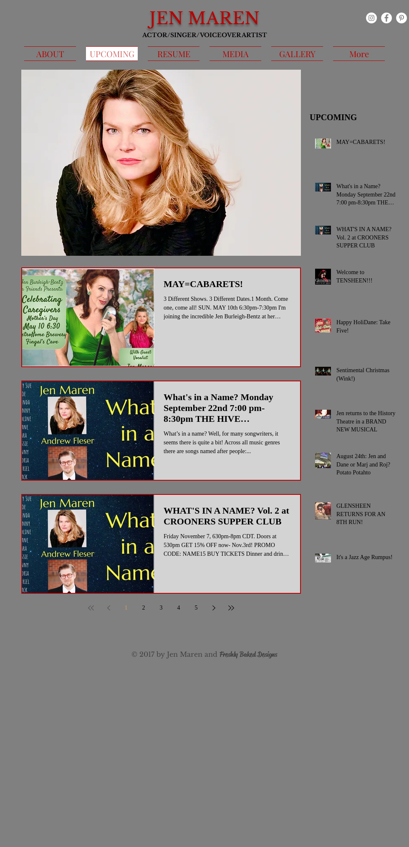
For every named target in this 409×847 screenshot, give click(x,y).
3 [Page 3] (161, 608)
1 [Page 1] (126, 608)
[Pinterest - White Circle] (401, 18)
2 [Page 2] (143, 608)
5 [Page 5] (196, 608)
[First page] (90, 607)
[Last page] (231, 607)
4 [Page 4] (178, 608)
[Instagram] (371, 18)
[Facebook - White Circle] (386, 18)
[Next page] (213, 607)
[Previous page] (108, 607)
